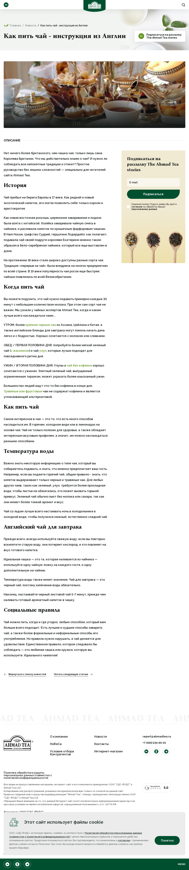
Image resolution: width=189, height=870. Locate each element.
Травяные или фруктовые (23, 391)
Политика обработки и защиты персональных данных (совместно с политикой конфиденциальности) (28, 775)
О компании (59, 736)
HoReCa (56, 744)
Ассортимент (6, 4)
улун (42, 350)
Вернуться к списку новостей (27, 674)
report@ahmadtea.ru (157, 736)
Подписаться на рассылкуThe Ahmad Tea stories (164, 36)
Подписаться (153, 194)
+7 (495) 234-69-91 (154, 742)
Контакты (101, 744)
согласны (124, 840)
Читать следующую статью (71, 674)
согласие (136, 206)
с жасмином (20, 350)
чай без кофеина (79, 365)
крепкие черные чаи (40, 325)
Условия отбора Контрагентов (62, 753)
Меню (181, 864)
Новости (100, 736)
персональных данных (144, 209)
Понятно (167, 840)
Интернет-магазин (108, 751)
